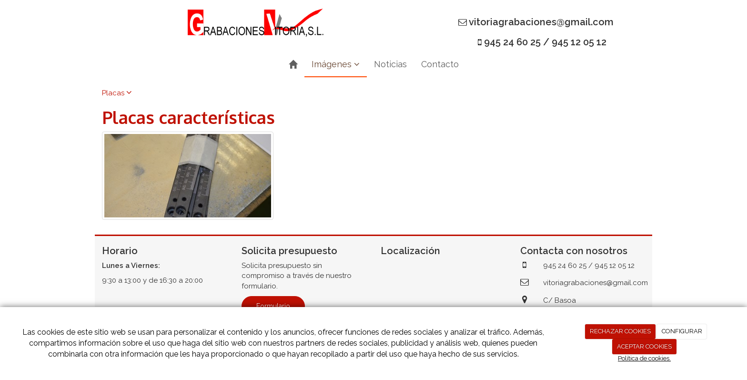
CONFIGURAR (682, 331)
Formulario (273, 306)
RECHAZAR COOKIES (620, 331)
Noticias (390, 64)
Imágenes (336, 64)
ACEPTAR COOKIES (644, 346)
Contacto (440, 64)
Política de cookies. (644, 358)
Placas (117, 93)
